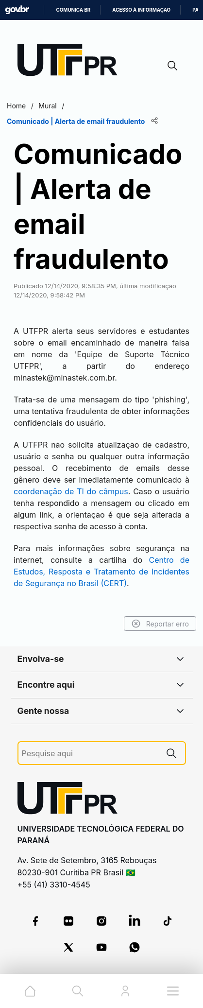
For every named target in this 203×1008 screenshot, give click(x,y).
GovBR (17, 10)
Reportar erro (160, 623)
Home (16, 106)
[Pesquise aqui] (90, 753)
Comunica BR (73, 10)
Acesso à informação (141, 10)
